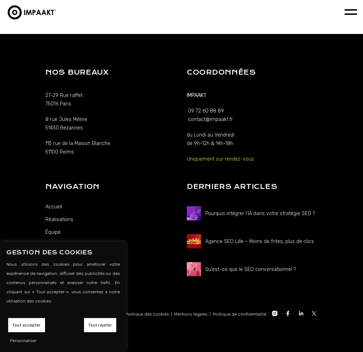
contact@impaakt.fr (210, 119)
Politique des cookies (147, 314)
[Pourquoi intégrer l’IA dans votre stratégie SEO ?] (194, 213)
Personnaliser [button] (23, 340)
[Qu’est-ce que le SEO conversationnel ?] (194, 269)
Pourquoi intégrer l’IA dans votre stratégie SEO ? (260, 213)
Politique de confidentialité (239, 314)
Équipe (53, 232)
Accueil (53, 207)
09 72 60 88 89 (206, 111)
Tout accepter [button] (26, 325)
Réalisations (59, 220)
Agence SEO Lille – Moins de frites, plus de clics (259, 241)
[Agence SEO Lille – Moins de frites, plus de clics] (194, 241)
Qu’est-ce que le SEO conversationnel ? (250, 269)
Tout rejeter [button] (100, 325)
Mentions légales (190, 314)
